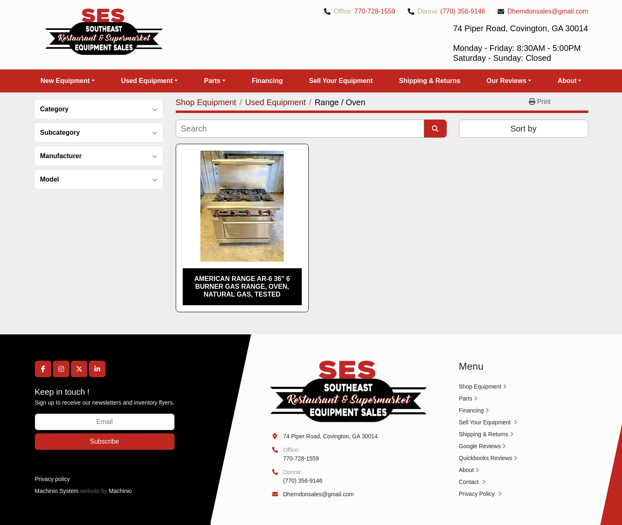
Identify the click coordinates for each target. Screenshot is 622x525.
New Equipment (65, 80)
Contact (469, 482)
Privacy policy (52, 479)
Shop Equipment (480, 386)
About (567, 80)
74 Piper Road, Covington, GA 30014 (330, 436)
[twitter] (79, 369)
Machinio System (57, 491)
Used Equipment (147, 80)
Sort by (523, 128)
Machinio (120, 491)
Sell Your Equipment (341, 80)
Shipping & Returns (429, 80)
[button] (67, 80)
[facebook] (43, 369)
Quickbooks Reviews (485, 458)
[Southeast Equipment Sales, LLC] (348, 391)
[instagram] (61, 369)
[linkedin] (97, 369)
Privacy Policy (477, 493)
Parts (212, 80)
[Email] (104, 422)
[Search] (300, 129)
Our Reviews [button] (506, 80)
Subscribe (104, 441)
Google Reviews (480, 446)
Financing (267, 80)
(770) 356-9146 (462, 11)
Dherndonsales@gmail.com (547, 11)
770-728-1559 (374, 11)
